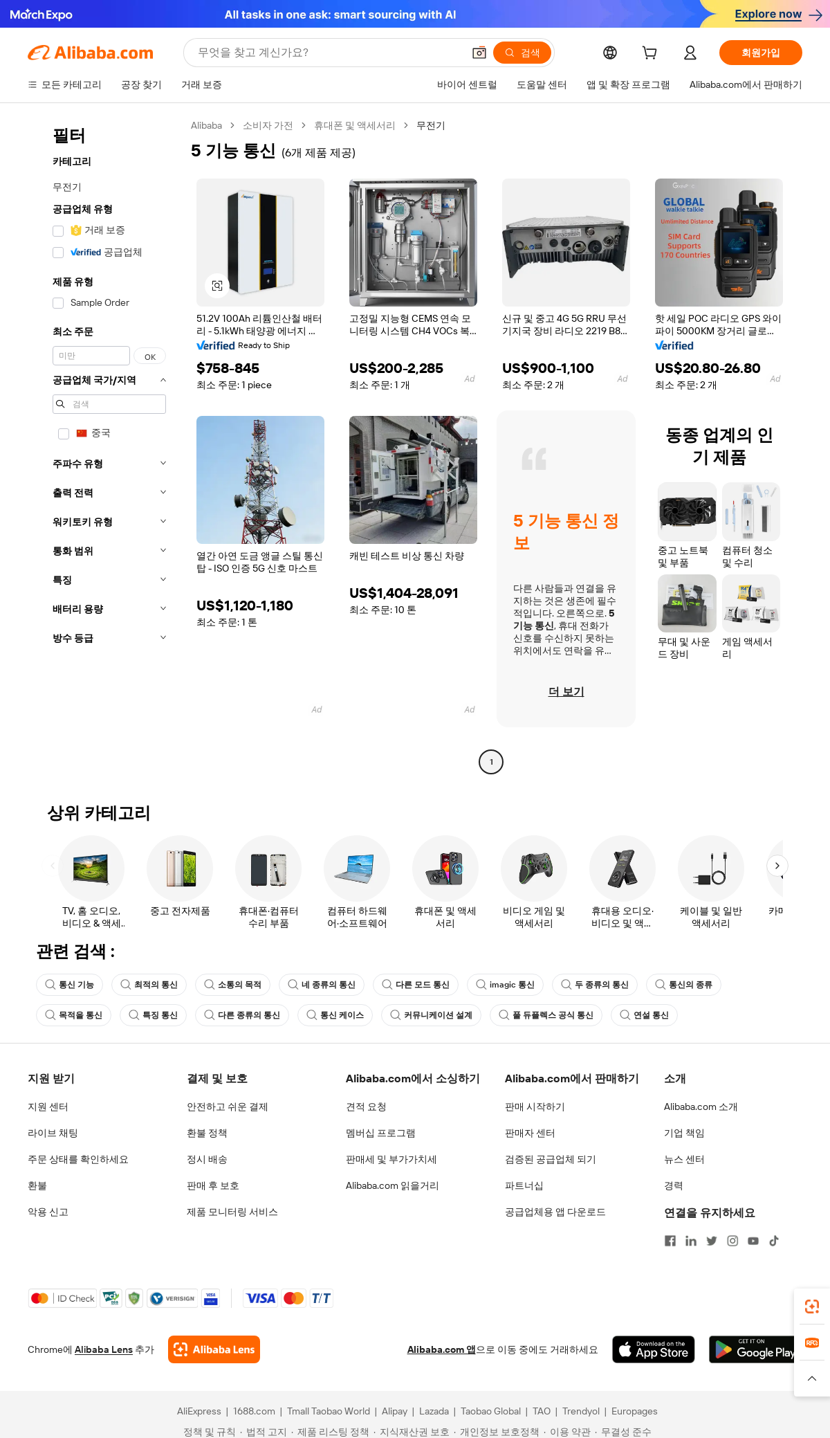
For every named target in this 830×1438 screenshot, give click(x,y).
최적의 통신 (149, 984)
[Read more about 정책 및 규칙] (207, 1432)
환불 (37, 1185)
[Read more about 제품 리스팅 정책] (330, 1432)
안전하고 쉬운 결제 (227, 1106)
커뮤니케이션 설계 (431, 1015)
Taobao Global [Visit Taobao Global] (491, 1411)
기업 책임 (684, 1132)
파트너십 (524, 1185)
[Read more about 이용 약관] (567, 1432)
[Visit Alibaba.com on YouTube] (753, 1241)
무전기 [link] (430, 125)
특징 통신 (153, 1015)
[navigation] (105, 445)
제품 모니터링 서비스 (232, 1211)
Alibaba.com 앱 (441, 1349)
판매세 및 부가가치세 (391, 1159)
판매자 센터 (530, 1132)
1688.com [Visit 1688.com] (254, 1411)
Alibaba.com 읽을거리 (392, 1185)
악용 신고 (48, 1211)
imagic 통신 (505, 984)
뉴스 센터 (684, 1159)
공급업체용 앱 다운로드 (555, 1211)
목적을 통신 (73, 1015)
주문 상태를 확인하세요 (78, 1159)
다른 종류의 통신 (242, 1015)
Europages (634, 1411)
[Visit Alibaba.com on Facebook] (670, 1241)
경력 (673, 1185)
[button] (479, 52)
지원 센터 (48, 1106)
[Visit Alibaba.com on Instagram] (732, 1241)
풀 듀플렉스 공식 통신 (546, 1015)
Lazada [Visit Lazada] (434, 1411)
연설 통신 (644, 1015)
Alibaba (206, 125)
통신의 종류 (683, 984)
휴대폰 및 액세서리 (355, 125)
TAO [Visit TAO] (542, 1411)
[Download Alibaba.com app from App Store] (653, 1349)
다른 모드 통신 (416, 984)
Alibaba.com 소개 (701, 1106)
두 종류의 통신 (595, 984)
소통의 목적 (232, 984)
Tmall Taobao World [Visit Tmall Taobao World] (328, 1411)
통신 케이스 (335, 1015)
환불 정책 (207, 1132)
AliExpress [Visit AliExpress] (199, 1411)
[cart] (652, 54)
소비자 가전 (268, 125)
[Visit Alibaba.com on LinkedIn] (691, 1241)
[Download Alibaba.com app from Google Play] (755, 1349)
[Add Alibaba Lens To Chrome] (214, 1349)
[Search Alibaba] (329, 52)
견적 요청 (366, 1106)
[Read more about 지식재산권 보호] (412, 1432)
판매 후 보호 (213, 1185)
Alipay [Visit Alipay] (394, 1411)
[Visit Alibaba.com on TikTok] (774, 1241)
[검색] (522, 53)
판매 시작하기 (535, 1106)
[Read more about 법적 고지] (263, 1432)
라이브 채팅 (53, 1132)
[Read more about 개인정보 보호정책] (497, 1432)
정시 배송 (207, 1159)
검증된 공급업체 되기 (550, 1159)
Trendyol (581, 1411)
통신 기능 (69, 984)
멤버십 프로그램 (381, 1132)
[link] (812, 1307)
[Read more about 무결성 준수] (623, 1432)
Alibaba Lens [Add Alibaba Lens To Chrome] (104, 1349)
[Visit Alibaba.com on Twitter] (712, 1241)
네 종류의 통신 (322, 984)
